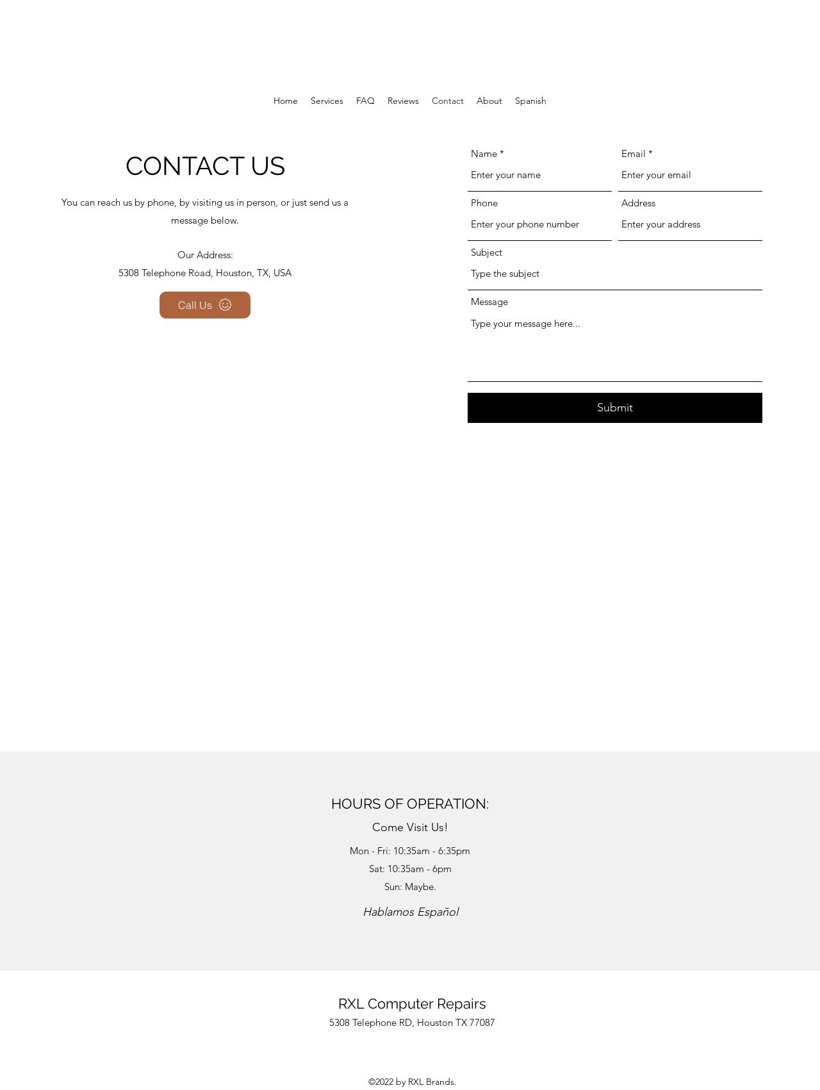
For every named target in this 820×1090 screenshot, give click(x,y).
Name (484, 153)
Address (638, 203)
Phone (484, 203)
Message (489, 301)
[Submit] (615, 408)
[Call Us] (205, 305)
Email (633, 153)
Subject (486, 252)
